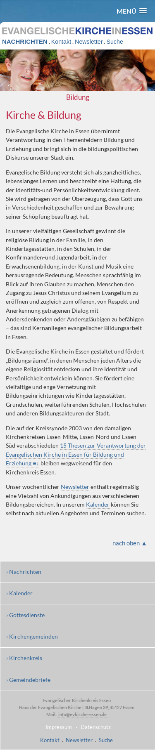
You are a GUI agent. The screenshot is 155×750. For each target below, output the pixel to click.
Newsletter (89, 41)
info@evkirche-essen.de (82, 714)
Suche (114, 41)
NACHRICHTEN (25, 41)
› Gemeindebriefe (28, 679)
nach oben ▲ (129, 543)
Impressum (58, 727)
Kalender (98, 504)
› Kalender (19, 593)
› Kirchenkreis (24, 657)
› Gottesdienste (25, 614)
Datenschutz (96, 727)
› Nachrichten (23, 571)
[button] (131, 11)
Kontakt (61, 41)
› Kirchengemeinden (32, 636)
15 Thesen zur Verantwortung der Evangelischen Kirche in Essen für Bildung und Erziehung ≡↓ (76, 454)
